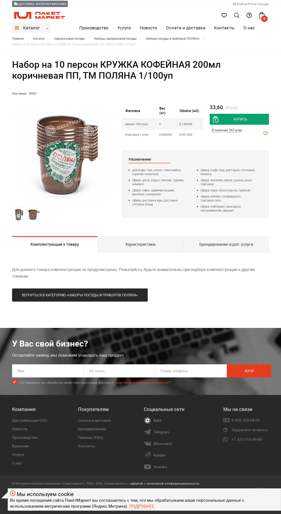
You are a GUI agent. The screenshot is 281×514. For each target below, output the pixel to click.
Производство (93, 28)
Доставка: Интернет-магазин (40, 4)
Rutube (159, 455)
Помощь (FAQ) (90, 437)
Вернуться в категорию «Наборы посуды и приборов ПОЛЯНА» (80, 295)
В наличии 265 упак (227, 130)
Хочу (249, 370)
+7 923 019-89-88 (247, 439)
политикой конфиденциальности (141, 382)
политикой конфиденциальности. (173, 483)
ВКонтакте (162, 443)
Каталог (31, 28)
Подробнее (141, 506)
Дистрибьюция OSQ (29, 420)
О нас (249, 28)
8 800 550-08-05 (246, 420)
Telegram (161, 432)
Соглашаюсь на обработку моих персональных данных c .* (95, 382)
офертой (136, 483)
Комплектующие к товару (55, 244)
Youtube (160, 466)
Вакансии (20, 445)
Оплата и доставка (185, 28)
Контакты (224, 28)
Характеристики (140, 244)
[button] (111, 154)
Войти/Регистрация (250, 4)
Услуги (124, 28)
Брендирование (92, 428)
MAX (157, 420)
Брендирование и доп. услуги (226, 244)
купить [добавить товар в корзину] (240, 119)
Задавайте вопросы (250, 430)
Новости (148, 28)
